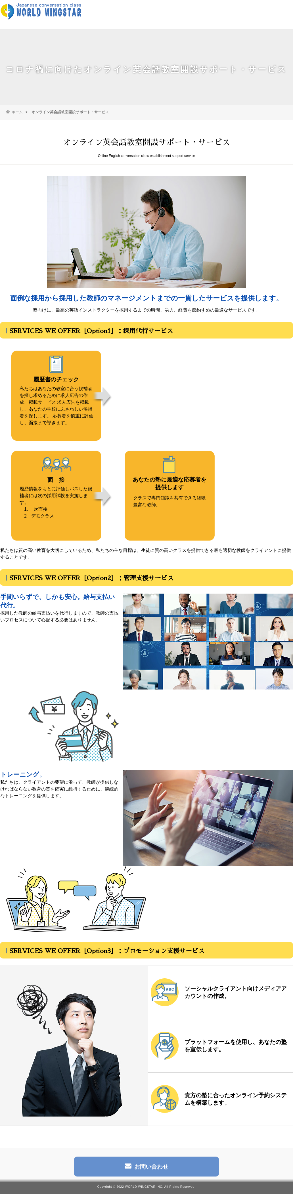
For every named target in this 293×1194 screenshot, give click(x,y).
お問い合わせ (146, 1168)
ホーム (14, 112)
